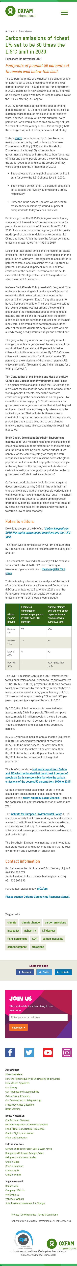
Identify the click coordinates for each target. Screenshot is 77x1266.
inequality (13, 930)
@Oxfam (42, 888)
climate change (30, 922)
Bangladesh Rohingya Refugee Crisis (24, 1153)
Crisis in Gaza (12, 1161)
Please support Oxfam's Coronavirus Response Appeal (37, 896)
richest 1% (30, 930)
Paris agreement (17, 938)
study (18, 138)
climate (11, 922)
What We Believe (13, 1074)
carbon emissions (55, 922)
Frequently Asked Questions (19, 1104)
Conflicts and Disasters (17, 1120)
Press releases (25, 31)
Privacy (15, 1214)
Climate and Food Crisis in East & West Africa (28, 1148)
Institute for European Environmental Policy (36, 814)
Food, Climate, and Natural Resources (24, 1129)
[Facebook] (25, 972)
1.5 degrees (48, 930)
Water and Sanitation (16, 1137)
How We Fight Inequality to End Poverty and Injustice (32, 1078)
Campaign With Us (14, 1190)
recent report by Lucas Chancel (41, 798)
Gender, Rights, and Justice (19, 1133)
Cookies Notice (28, 1214)
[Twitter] (44, 972)
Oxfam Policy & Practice (17, 1096)
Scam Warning (12, 1109)
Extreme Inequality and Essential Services (26, 1124)
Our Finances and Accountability (22, 1091)
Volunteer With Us (14, 1199)
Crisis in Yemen (13, 1174)
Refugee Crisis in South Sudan (20, 1157)
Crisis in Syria (12, 1170)
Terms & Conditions (48, 1214)
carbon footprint (17, 947)
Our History (11, 1087)
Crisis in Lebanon (14, 1166)
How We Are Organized (17, 1083)
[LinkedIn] (63, 972)
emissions (38, 947)
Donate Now (11, 1186)
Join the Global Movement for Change (25, 1203)
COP (34, 938)
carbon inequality (53, 938)
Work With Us (12, 1194)
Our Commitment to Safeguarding (23, 1100)
